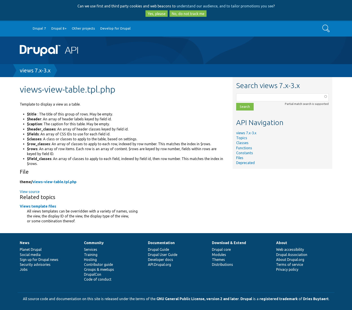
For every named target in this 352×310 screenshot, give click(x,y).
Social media (30, 255)
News (24, 243)
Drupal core (221, 249)
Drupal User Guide (162, 255)
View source (30, 192)
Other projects (83, 28)
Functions (244, 148)
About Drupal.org (290, 260)
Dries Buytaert (316, 299)
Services (90, 249)
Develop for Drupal (115, 28)
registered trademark (279, 299)
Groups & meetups (99, 269)
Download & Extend (229, 243)
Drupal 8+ (59, 28)
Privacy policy (287, 269)
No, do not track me (188, 14)
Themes (218, 260)
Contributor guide (98, 264)
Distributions (222, 264)
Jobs (24, 269)
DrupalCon (92, 274)
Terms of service (289, 264)
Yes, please (156, 14)
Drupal (246, 299)
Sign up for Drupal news (39, 260)
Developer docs (160, 260)
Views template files (38, 206)
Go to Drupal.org (24, 28)
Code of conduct (97, 279)
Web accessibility (290, 249)
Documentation (161, 243)
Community (94, 243)
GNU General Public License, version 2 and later (197, 299)
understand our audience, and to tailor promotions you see (225, 6)
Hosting (90, 260)
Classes (242, 143)
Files (239, 158)
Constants (244, 153)
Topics (241, 138)
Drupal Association (291, 255)
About (281, 243)
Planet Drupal (31, 249)
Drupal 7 (39, 28)
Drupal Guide (158, 249)
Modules (219, 255)
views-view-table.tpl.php (55, 182)
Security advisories (35, 264)
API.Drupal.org (159, 264)
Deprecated (245, 163)
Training (90, 255)
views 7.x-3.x (35, 70)
